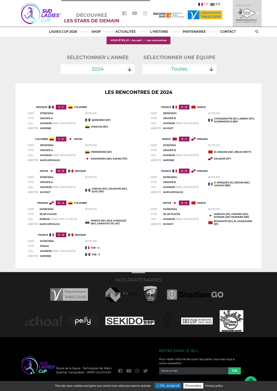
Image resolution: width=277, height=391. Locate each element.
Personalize (193, 385)
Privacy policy (214, 385)
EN (215, 4)
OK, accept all (168, 385)
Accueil (136, 40)
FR (203, 4)
